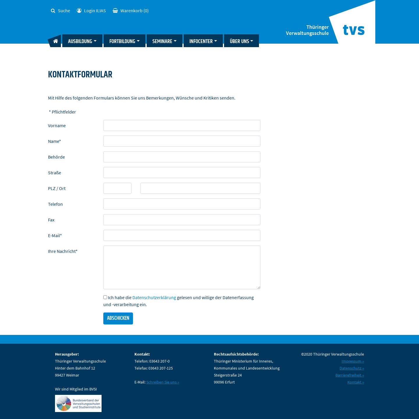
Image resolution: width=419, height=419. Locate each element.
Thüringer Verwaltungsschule (307, 30)
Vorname (57, 125)
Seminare (162, 41)
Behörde (56, 157)
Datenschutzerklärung (154, 297)
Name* (54, 141)
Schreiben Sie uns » (162, 382)
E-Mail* (55, 235)
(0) (131, 10)
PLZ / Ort (56, 188)
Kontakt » (355, 382)
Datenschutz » (352, 368)
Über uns (239, 41)
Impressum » (353, 361)
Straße (54, 172)
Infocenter (201, 41)
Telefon (55, 204)
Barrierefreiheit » (349, 375)
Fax (51, 220)
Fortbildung (122, 41)
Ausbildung (80, 41)
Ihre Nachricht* (63, 251)
